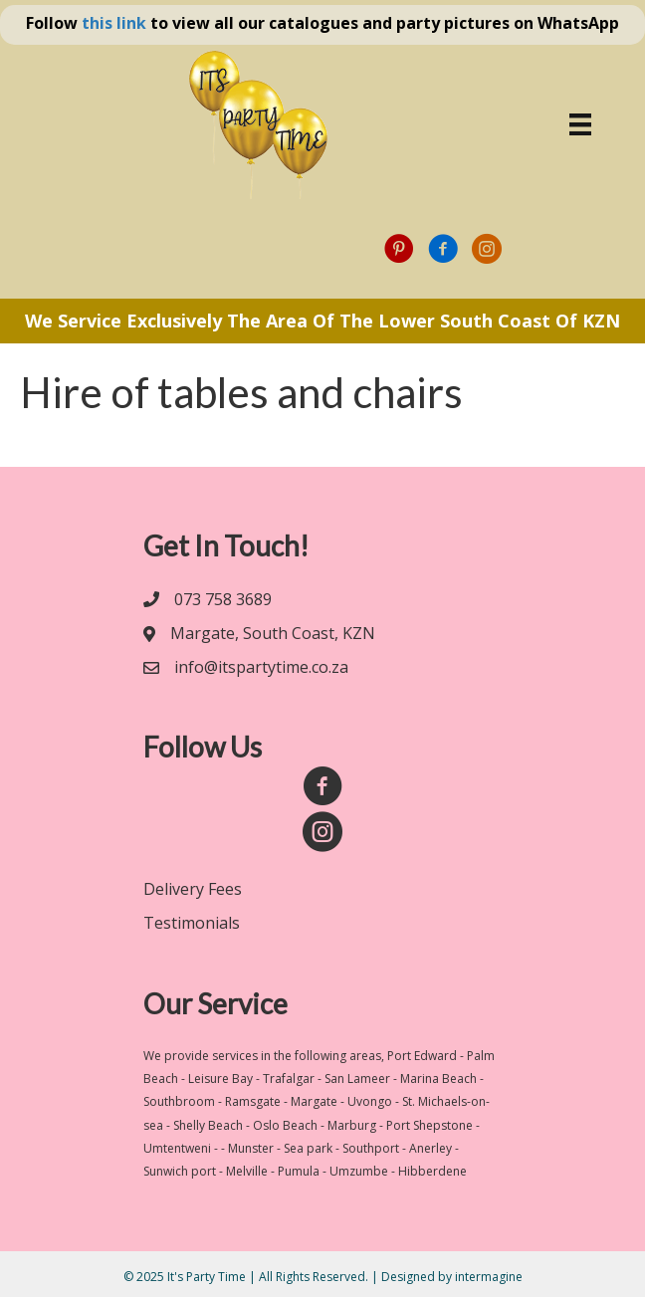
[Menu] (580, 124)
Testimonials (191, 923)
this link (114, 23)
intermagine (489, 1276)
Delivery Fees (192, 889)
